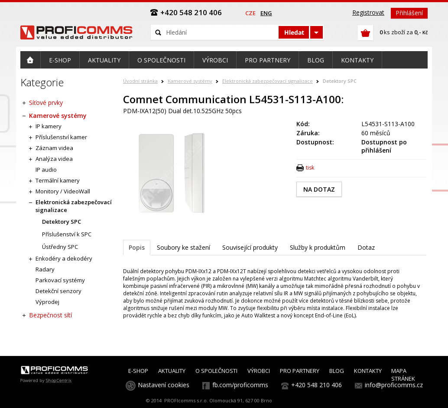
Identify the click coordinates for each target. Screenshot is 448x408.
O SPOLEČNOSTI (216, 371)
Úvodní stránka (140, 81)
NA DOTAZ (319, 189)
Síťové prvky (46, 102)
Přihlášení (409, 13)
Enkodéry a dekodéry (64, 258)
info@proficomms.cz (394, 385)
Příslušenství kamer (61, 137)
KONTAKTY (368, 371)
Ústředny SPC (60, 247)
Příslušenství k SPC (66, 234)
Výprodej (47, 302)
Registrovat (368, 12)
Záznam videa (54, 148)
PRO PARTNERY (299, 371)
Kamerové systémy (190, 81)
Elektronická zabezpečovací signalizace (267, 81)
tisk (310, 167)
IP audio (46, 169)
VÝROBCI (258, 371)
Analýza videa (54, 159)
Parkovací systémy (60, 280)
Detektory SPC (340, 81)
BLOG (336, 371)
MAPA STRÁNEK (403, 374)
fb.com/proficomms (240, 385)
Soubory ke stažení (183, 247)
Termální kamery (58, 180)
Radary (45, 269)
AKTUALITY (171, 371)
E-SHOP (138, 371)
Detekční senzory (58, 291)
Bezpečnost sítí (50, 315)
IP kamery (49, 126)
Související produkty (250, 247)
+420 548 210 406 (316, 385)
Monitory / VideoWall (63, 191)
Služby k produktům (317, 247)
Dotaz (366, 247)
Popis (137, 247)
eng (266, 13)
